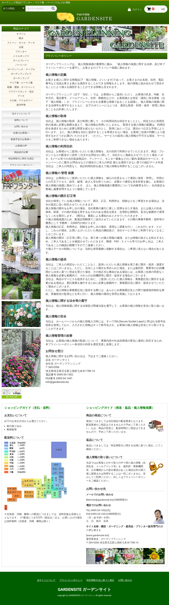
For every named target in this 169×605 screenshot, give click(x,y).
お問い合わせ (21, 126)
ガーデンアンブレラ (21, 73)
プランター (21, 51)
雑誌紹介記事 (21, 152)
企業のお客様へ (21, 133)
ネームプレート (21, 60)
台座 (21, 47)
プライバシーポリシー (21, 165)
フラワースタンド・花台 (21, 91)
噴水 (21, 38)
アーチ (21, 96)
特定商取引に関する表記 (21, 158)
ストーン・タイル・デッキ (21, 42)
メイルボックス (21, 56)
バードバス (21, 65)
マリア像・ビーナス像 (21, 82)
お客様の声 (21, 145)
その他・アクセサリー (21, 100)
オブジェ (21, 33)
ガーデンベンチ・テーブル (21, 69)
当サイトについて (21, 113)
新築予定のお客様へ (21, 139)
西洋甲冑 (21, 105)
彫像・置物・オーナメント (21, 87)
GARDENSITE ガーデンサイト (84, 589)
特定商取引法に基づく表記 (100, 580)
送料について (21, 120)
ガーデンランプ (21, 78)
